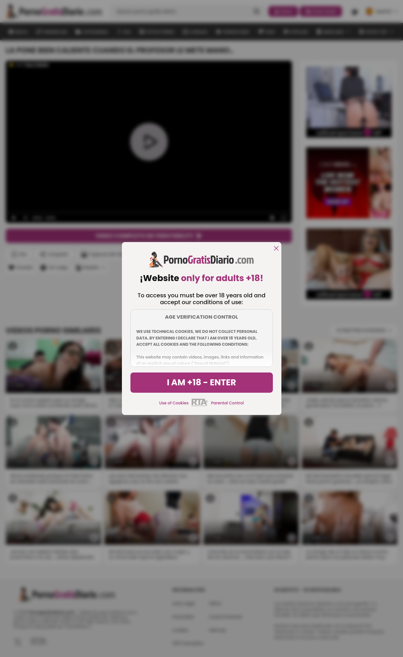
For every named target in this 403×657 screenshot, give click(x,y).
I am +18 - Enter (201, 382)
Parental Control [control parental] (227, 403)
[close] (276, 248)
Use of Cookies (174, 403)
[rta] (199, 405)
